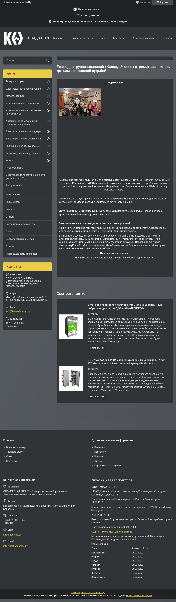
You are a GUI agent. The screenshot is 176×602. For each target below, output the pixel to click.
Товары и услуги (80, 38)
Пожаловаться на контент (139, 595)
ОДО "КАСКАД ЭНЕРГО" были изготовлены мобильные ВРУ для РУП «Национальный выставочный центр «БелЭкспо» (126, 362)
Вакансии (99, 447)
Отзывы (167, 38)
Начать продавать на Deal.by (17, 2)
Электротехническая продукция (23, 131)
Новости (10, 209)
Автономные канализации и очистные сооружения (21, 123)
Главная (57, 38)
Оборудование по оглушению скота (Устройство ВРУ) (25, 177)
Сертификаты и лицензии (20, 239)
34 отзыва (145, 2)
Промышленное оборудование (23, 146)
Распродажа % (14, 185)
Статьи (10, 216)
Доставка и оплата (144, 38)
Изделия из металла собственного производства (25, 112)
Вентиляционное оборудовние (23, 153)
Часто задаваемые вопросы (21, 253)
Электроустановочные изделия (23, 138)
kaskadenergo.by (12, 534)
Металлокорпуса (15, 96)
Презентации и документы (20, 224)
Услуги (9, 160)
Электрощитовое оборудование (23, 88)
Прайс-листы (13, 202)
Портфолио (100, 451)
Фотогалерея (13, 194)
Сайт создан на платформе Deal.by (88, 592)
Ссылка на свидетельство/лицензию (111, 531)
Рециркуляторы (14, 167)
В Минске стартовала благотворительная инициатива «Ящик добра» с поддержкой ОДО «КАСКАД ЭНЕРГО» (125, 306)
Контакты (118, 38)
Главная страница (16, 447)
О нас (102, 38)
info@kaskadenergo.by (18, 311)
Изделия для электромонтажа (22, 103)
